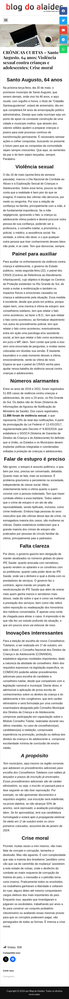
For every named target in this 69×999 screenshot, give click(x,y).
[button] (63, 11)
